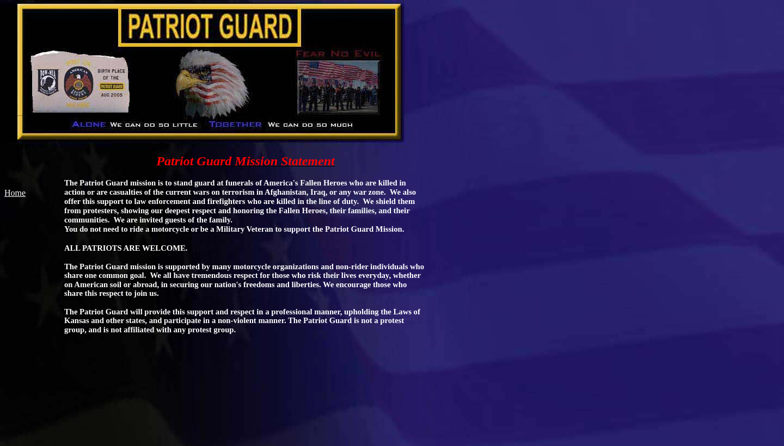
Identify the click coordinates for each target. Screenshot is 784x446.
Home (15, 192)
